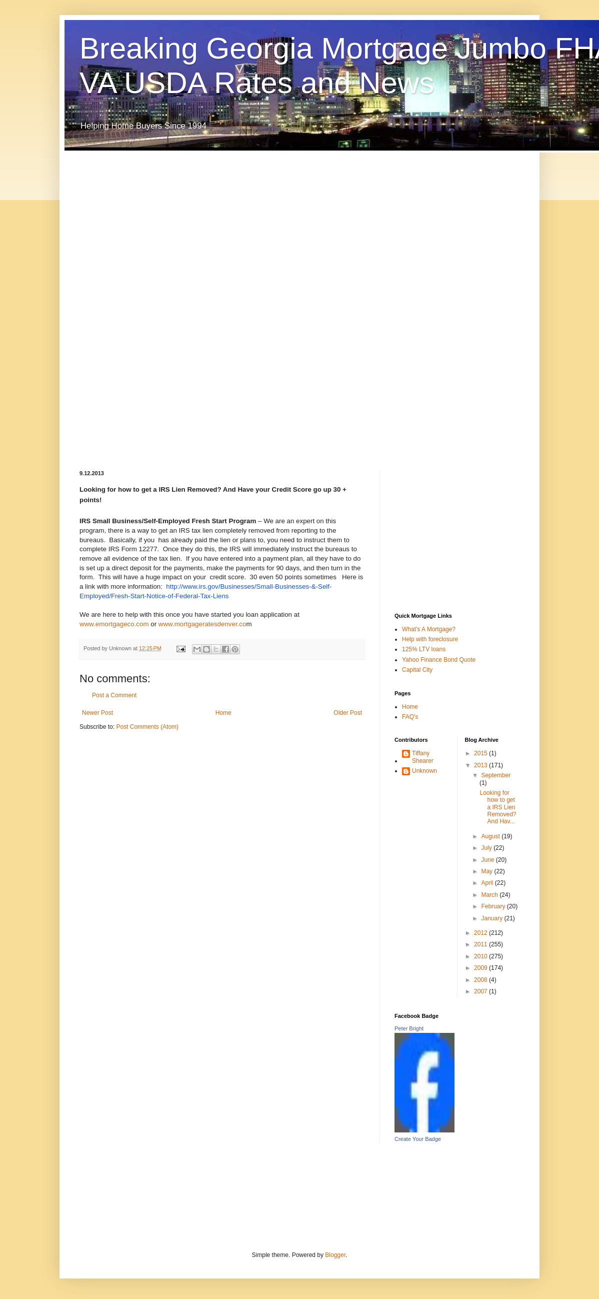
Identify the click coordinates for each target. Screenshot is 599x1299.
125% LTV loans (424, 649)
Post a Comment (114, 695)
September (495, 775)
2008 (481, 979)
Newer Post (97, 712)
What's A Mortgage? (429, 629)
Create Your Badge (417, 1139)
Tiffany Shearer (423, 757)
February (493, 906)
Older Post (348, 712)
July (487, 847)
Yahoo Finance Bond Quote (439, 659)
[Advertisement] (120, 303)
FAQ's (410, 716)
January (492, 918)
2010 (481, 956)
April (487, 882)
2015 (481, 753)
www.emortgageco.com (115, 624)
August (491, 836)
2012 (481, 932)
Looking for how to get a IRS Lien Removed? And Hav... (498, 807)
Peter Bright (409, 1028)
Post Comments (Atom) (147, 726)
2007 (481, 991)
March (490, 894)
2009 (481, 967)
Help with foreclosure (430, 639)
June (488, 859)
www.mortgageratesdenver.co (202, 624)
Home (224, 712)
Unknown (424, 770)
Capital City (417, 669)
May (487, 871)
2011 (481, 944)
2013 (481, 765)
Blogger (335, 1254)
